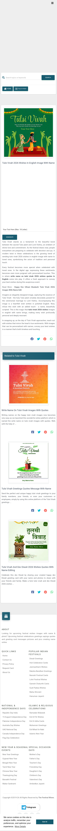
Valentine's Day (36, 779)
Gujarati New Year (9, 759)
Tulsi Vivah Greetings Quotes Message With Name (26, 488)
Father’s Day (35, 759)
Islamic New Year (37, 734)
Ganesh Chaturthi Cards (39, 684)
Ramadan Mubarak (37, 713)
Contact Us (7, 660)
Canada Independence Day (13, 734)
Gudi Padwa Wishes (38, 688)
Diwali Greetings (36, 659)
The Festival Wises (46, 797)
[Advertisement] (28, 34)
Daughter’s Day (36, 771)
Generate (9, 237)
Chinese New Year (9, 771)
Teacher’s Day (35, 763)
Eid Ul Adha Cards (37, 721)
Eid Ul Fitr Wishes (37, 717)
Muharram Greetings (38, 725)
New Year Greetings (10, 754)
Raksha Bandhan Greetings (41, 671)
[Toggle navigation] (52, 3)
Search (48, 77)
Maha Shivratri (35, 692)
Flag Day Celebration (10, 738)
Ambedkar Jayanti (37, 784)
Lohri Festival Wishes (38, 679)
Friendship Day (36, 767)
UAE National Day (9, 729)
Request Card (8, 668)
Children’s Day (35, 775)
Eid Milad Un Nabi (37, 729)
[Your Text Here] (28, 229)
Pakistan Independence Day (13, 721)
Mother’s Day (35, 754)
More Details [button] (20, 826)
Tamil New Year (8, 767)
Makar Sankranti (9, 784)
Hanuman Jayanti (37, 696)
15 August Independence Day (14, 717)
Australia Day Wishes (11, 725)
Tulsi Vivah (20, 89)
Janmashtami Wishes (38, 667)
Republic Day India (10, 713)
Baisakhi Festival (9, 779)
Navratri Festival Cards (39, 675)
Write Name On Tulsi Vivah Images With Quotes (25, 410)
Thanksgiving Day (9, 775)
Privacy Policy (8, 664)
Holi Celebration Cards (39, 663)
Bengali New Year (9, 763)
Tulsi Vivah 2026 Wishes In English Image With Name (28, 163)
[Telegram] (28, 807)
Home (7, 89)
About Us (6, 672)
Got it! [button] (44, 822)
